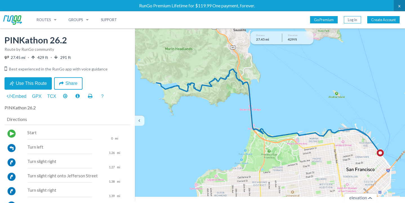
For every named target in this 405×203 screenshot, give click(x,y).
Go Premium (324, 19)
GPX (37, 96)
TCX (51, 96)
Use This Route (28, 83)
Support (109, 19)
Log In (352, 19)
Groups (75, 19)
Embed (16, 96)
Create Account (383, 19)
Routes (44, 19)
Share (68, 83)
